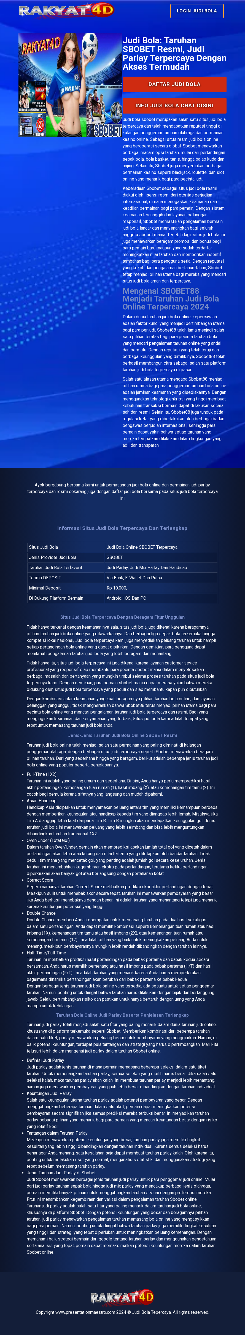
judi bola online (176, 316)
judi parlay (52, 1024)
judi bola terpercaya (86, 663)
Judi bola (131, 119)
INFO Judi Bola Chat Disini (174, 105)
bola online (60, 745)
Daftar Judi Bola (175, 84)
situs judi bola (191, 188)
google (105, 1239)
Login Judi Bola (197, 11)
